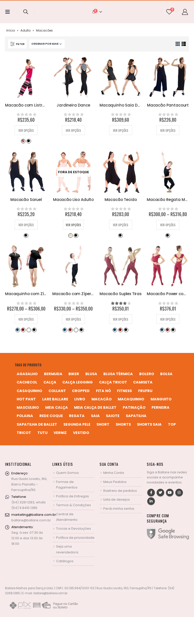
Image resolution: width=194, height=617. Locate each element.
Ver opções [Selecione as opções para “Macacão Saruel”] (26, 225)
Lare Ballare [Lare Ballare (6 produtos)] (55, 399)
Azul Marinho (17, 329)
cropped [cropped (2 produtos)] (81, 390)
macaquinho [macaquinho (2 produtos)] (131, 399)
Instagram (179, 492)
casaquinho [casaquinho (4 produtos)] (29, 390)
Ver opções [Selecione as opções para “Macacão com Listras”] (26, 130)
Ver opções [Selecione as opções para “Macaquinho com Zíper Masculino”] (26, 319)
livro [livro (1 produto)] (79, 399)
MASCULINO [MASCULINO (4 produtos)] (28, 407)
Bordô (23, 329)
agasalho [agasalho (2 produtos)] (27, 373)
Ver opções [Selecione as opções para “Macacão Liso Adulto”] (73, 225)
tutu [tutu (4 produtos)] (42, 432)
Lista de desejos (116, 499)
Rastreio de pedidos (120, 490)
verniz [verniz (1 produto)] (60, 432)
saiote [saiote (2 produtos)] (112, 415)
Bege (70, 235)
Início (10, 30)
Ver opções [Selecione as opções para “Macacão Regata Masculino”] (168, 225)
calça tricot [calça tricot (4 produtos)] (113, 382)
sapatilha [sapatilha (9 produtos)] (136, 415)
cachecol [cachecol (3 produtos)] (27, 382)
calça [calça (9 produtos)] (49, 382)
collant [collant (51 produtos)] (57, 390)
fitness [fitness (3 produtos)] (124, 390)
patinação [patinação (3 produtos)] (134, 407)
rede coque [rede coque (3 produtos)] (51, 415)
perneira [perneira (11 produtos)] (160, 407)
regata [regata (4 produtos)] (77, 415)
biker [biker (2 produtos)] (73, 373)
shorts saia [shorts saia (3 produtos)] (149, 424)
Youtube (170, 492)
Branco (28, 329)
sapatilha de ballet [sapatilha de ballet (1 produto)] (37, 424)
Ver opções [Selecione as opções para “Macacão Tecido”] (120, 225)
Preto (28, 140)
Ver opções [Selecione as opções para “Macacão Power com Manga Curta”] (168, 319)
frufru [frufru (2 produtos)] (145, 390)
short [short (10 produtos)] (102, 424)
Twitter (160, 492)
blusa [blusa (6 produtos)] (91, 373)
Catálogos (65, 561)
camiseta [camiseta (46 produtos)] (143, 382)
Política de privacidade (75, 537)
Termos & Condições (73, 505)
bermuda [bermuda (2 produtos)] (53, 373)
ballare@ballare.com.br (31, 520)
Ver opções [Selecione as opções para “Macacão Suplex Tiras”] (120, 319)
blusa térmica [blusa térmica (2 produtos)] (118, 373)
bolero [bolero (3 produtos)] (146, 373)
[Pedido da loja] (47, 43)
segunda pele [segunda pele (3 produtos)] (76, 424)
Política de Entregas (72, 496)
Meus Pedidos (115, 481)
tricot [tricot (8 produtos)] (24, 432)
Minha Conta (113, 472)
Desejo (23, 140)
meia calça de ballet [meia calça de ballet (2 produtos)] (95, 407)
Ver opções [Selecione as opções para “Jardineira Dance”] (73, 130)
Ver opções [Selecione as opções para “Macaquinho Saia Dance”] (120, 130)
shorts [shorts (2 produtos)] (123, 424)
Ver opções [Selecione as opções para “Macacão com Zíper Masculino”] (73, 319)
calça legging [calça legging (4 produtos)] (77, 382)
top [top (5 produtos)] (172, 424)
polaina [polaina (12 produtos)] (25, 415)
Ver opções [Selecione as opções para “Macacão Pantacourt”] (168, 130)
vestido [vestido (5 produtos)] (81, 432)
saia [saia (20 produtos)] (95, 415)
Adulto (25, 30)
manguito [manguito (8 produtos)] (161, 399)
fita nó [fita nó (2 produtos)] (103, 390)
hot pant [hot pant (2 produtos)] (26, 399)
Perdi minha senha (118, 508)
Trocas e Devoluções (73, 528)
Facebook (151, 492)
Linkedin (151, 501)
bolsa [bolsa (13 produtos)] (166, 373)
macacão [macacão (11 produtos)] (101, 399)
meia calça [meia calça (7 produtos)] (56, 407)
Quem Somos (67, 472)
